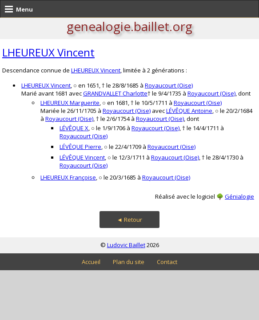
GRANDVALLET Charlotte (115, 93)
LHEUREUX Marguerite (70, 103)
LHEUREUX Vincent (48, 52)
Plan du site (128, 262)
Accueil (91, 262)
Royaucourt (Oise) (169, 85)
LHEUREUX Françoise (68, 177)
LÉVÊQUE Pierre (80, 147)
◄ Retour (129, 220)
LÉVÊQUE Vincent (82, 157)
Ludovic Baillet (126, 245)
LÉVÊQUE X (74, 128)
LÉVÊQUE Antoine (189, 111)
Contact (167, 262)
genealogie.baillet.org (129, 26)
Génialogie (239, 196)
